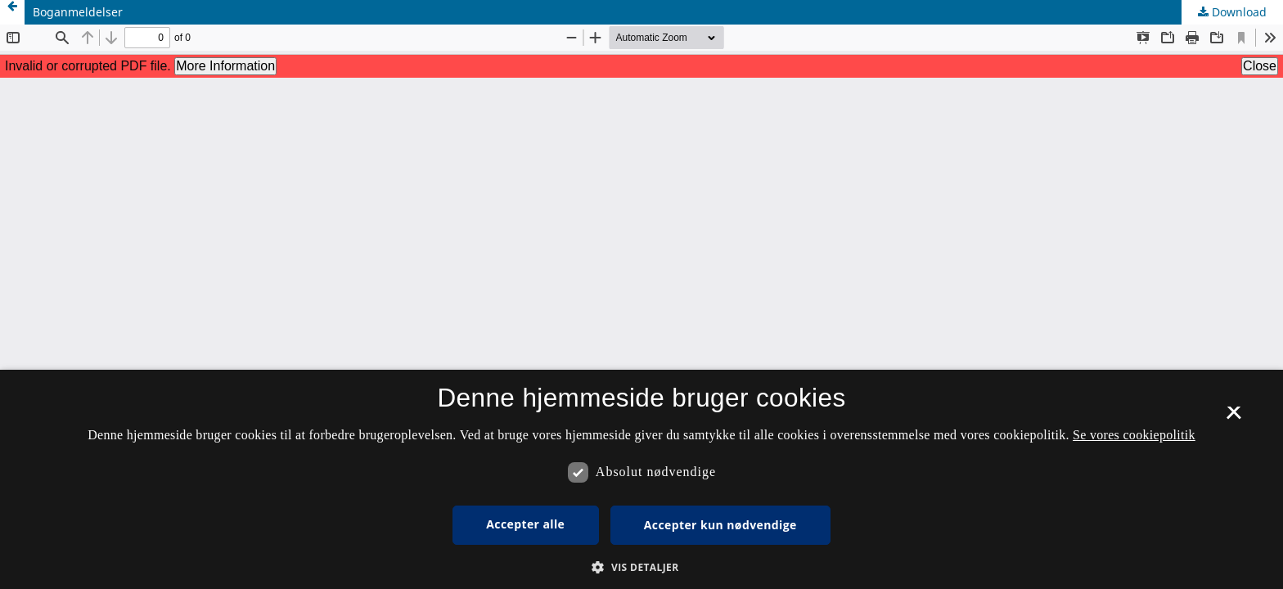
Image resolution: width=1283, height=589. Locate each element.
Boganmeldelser (78, 12)
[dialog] (641, 479)
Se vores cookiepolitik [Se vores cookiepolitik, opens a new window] (1134, 435)
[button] (641, 567)
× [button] (1233, 418)
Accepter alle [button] (525, 524)
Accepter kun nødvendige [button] (720, 525)
